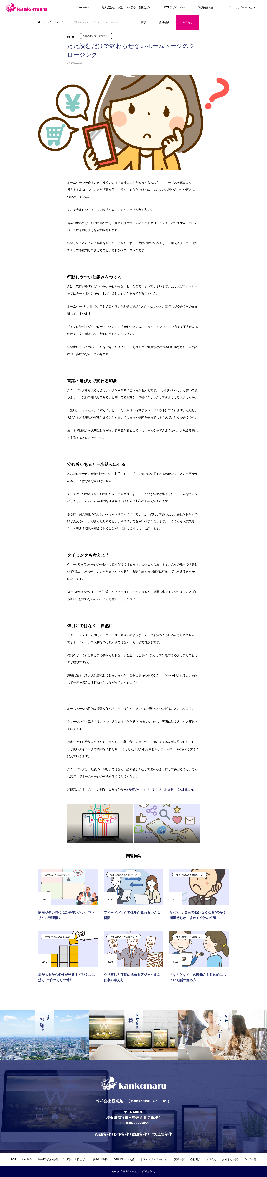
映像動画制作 (206, 7)
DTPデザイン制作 (174, 7)
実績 (143, 22)
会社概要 (164, 22)
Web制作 (84, 7)
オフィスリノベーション (241, 7)
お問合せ (187, 22)
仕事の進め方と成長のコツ (96, 36)
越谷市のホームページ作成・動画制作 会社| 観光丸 (160, 789)
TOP (13, 1159)
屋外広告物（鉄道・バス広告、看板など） (126, 7)
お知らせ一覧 (230, 1159)
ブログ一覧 (249, 1159)
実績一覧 (179, 1159)
